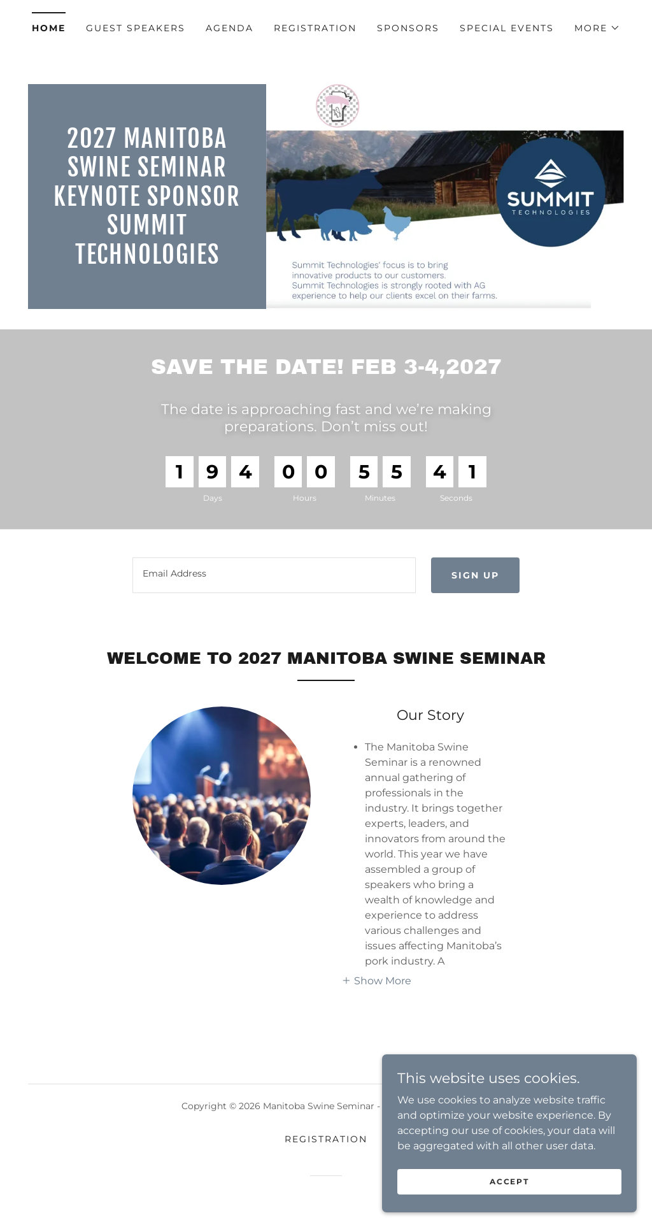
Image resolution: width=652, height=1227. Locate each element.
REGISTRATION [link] (315, 28)
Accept (509, 1207)
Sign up (475, 575)
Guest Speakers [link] (135, 28)
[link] (147, 260)
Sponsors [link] (408, 28)
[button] (597, 28)
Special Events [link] (507, 28)
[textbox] (274, 575)
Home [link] (49, 28)
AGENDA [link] (229, 28)
